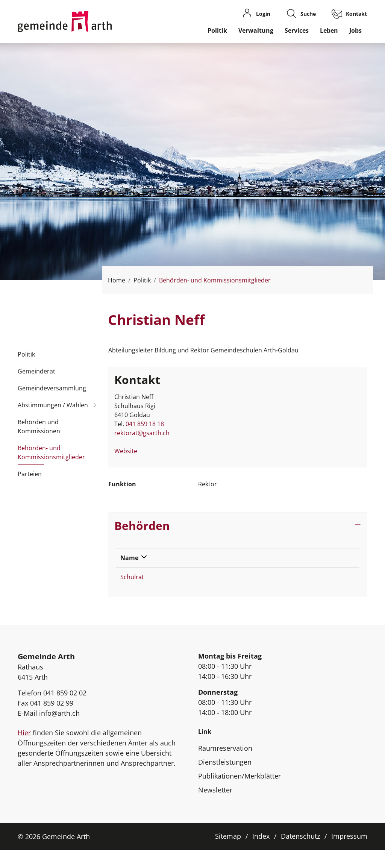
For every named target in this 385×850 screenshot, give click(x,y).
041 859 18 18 (145, 424)
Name (129, 558)
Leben (329, 30)
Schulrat (132, 577)
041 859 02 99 (51, 702)
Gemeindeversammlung (52, 388)
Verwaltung (255, 30)
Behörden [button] (142, 525)
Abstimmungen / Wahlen (53, 405)
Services (297, 30)
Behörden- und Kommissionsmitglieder (51, 455)
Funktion (241, 558)
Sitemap (228, 836)
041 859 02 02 (64, 692)
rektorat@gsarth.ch (142, 433)
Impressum (349, 836)
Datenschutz (300, 836)
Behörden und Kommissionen (39, 426)
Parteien (30, 474)
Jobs (355, 30)
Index (261, 836)
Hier (24, 732)
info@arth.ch (59, 713)
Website (129, 451)
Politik (217, 30)
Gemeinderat (36, 371)
